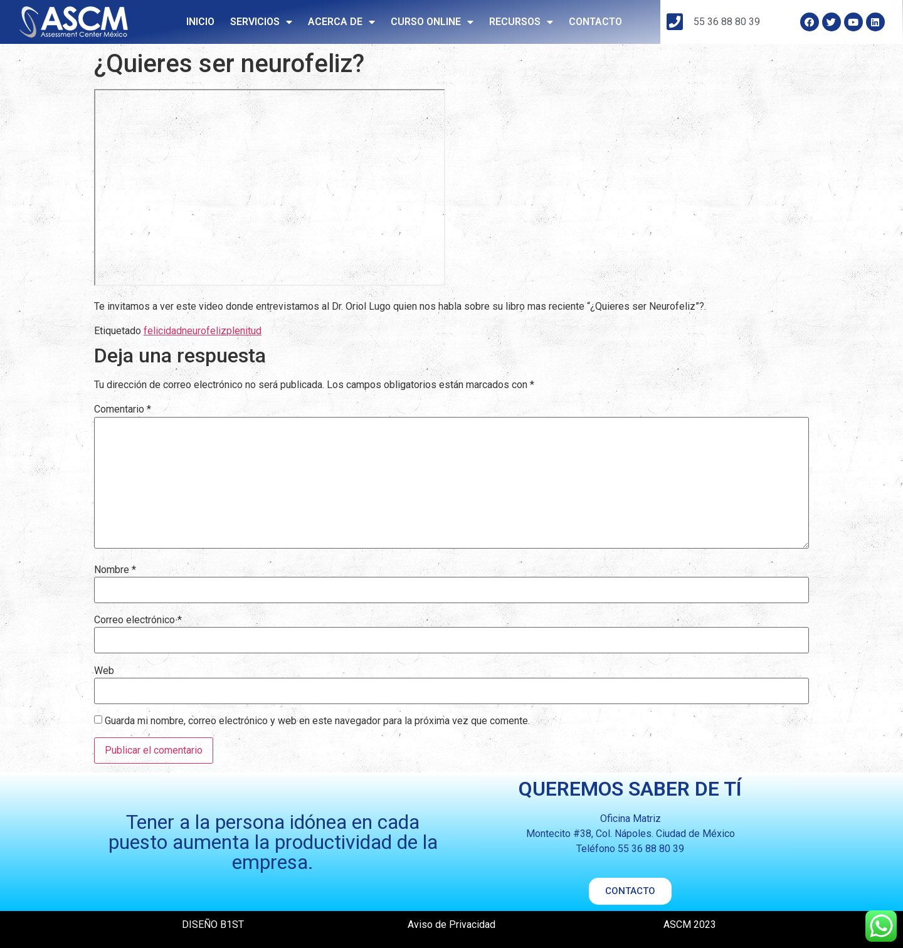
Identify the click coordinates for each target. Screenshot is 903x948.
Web (104, 671)
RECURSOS (521, 22)
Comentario (122, 409)
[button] (630, 891)
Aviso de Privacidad (451, 924)
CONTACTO (595, 22)
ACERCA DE (341, 22)
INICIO (200, 22)
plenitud (243, 331)
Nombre (115, 570)
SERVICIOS (261, 22)
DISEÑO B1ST (213, 924)
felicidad (163, 331)
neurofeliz (204, 331)
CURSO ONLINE (432, 22)
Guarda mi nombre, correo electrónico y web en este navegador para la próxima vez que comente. (317, 721)
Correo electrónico (138, 620)
